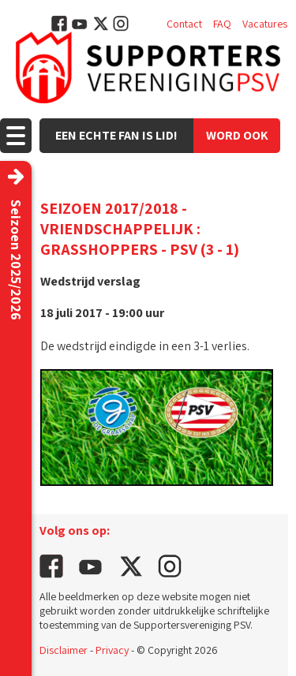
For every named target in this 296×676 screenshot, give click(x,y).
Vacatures (264, 24)
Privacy (112, 650)
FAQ (222, 24)
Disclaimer (63, 650)
